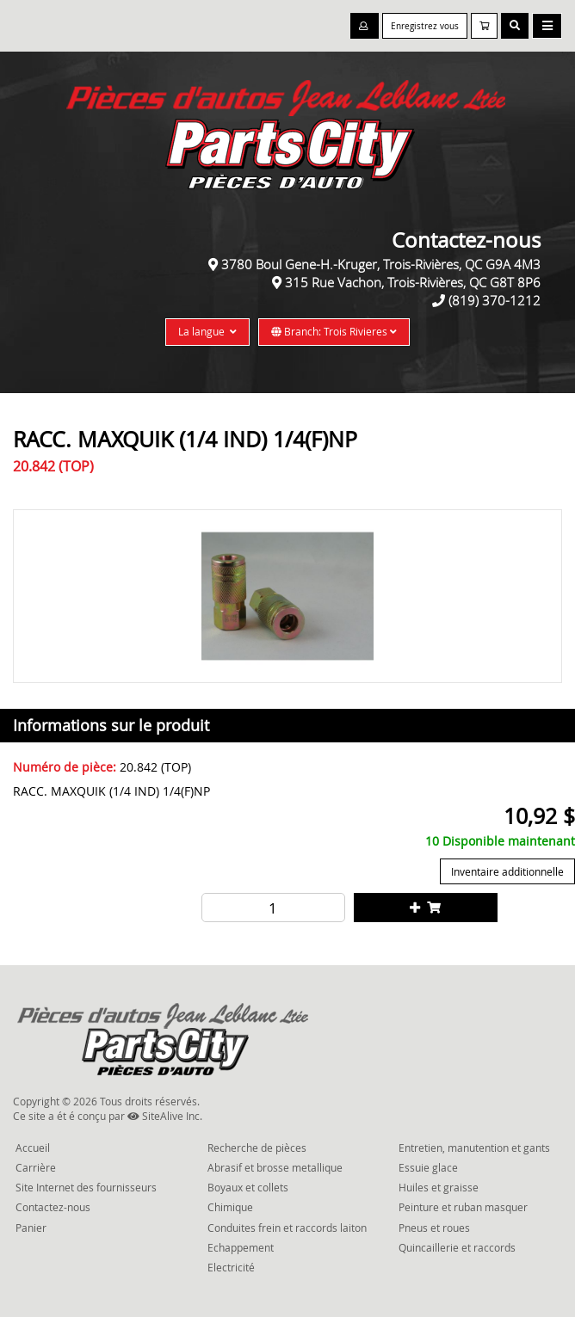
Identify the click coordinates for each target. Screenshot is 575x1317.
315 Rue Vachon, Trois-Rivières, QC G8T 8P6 (413, 282)
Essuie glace (428, 1167)
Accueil (32, 1147)
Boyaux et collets (247, 1187)
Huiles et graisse (439, 1187)
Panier (30, 1227)
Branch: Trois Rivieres (334, 331)
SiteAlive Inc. (164, 1116)
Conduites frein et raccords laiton (287, 1227)
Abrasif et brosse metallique (275, 1167)
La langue (207, 331)
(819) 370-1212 (494, 300)
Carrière (35, 1167)
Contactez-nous (52, 1207)
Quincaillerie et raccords (457, 1247)
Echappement (240, 1247)
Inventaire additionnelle (507, 871)
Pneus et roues (434, 1227)
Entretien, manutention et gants (474, 1147)
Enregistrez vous (425, 26)
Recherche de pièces (256, 1147)
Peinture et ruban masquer (463, 1207)
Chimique (230, 1207)
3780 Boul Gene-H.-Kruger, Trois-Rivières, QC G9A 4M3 (381, 264)
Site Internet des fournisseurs (86, 1187)
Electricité (231, 1267)
